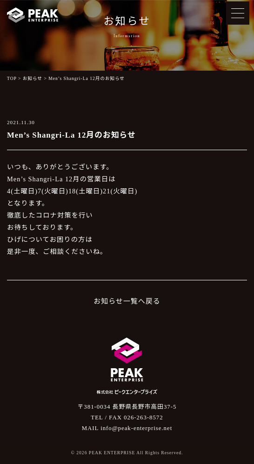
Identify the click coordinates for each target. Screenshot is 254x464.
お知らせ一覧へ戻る (127, 301)
